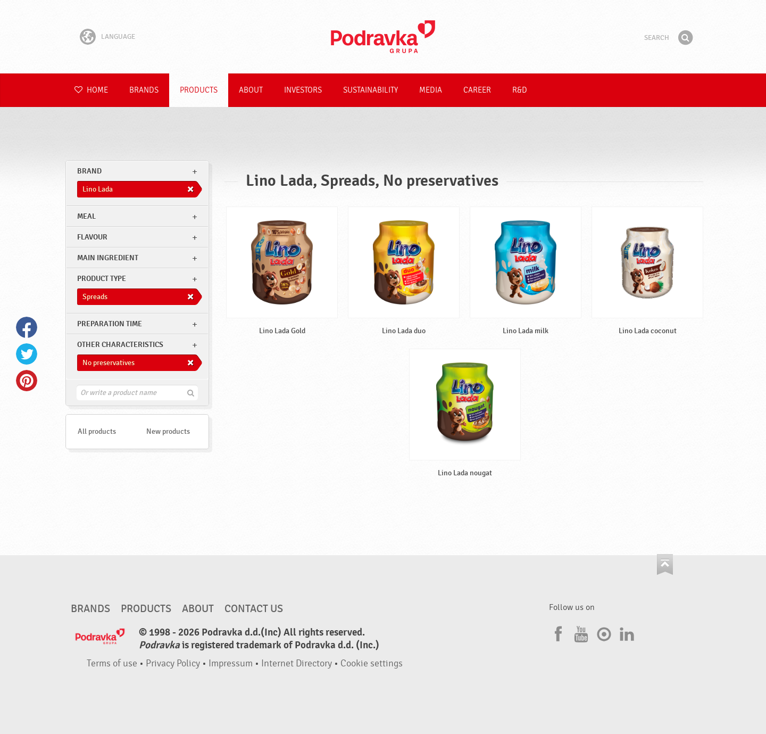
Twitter (26, 354)
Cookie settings (371, 663)
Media (430, 90)
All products (97, 431)
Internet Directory (296, 663)
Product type (101, 278)
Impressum (231, 663)
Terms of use (112, 663)
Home (91, 90)
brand (89, 171)
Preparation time (109, 323)
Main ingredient (107, 257)
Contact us (253, 609)
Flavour (92, 237)
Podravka (383, 36)
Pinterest (26, 380)
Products (199, 90)
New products (168, 431)
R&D (519, 90)
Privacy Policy (173, 663)
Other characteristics (120, 344)
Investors (303, 90)
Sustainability (370, 90)
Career (477, 90)
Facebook (26, 327)
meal (86, 216)
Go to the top (665, 564)
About (251, 90)
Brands (144, 90)
